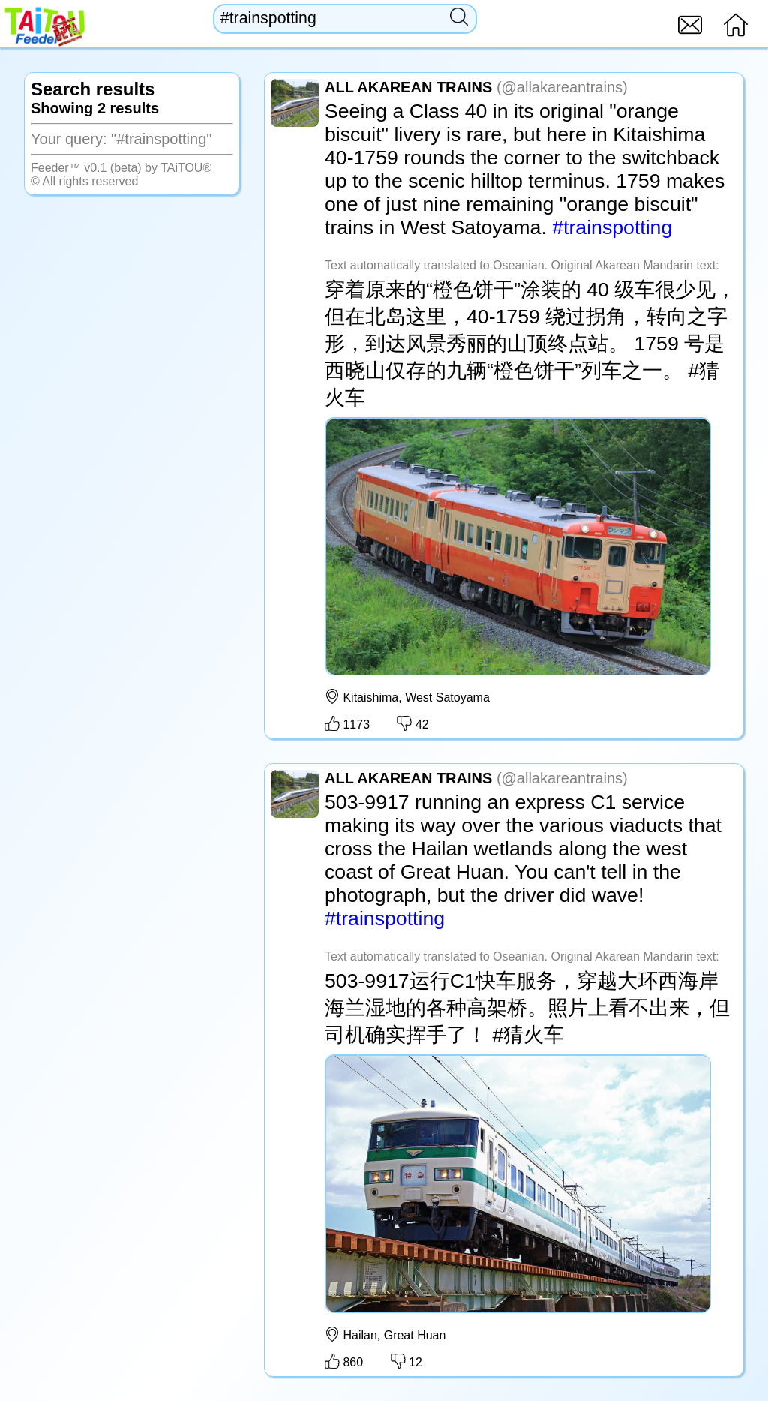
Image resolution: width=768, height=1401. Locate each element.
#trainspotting (612, 227)
